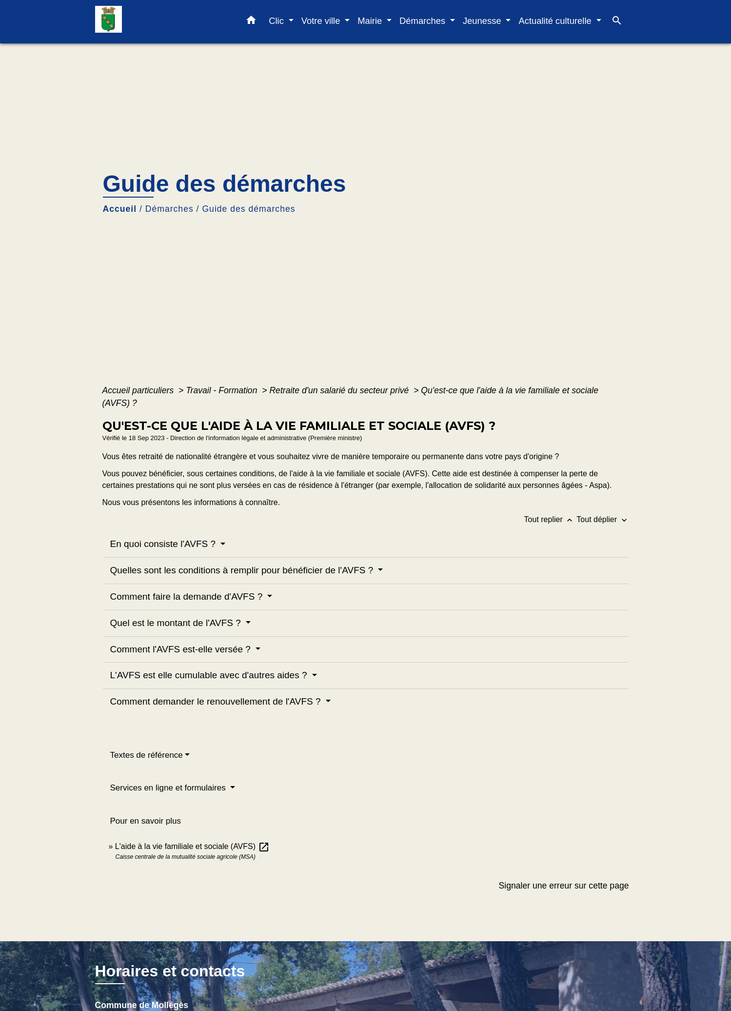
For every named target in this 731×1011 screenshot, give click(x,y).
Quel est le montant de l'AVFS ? (177, 623)
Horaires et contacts (170, 971)
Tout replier (550, 519)
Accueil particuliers (139, 390)
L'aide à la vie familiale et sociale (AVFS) (192, 846)
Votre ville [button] (322, 21)
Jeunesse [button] (483, 21)
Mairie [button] (370, 21)
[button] (251, 22)
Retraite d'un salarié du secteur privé (340, 390)
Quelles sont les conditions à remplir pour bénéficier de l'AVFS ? (243, 570)
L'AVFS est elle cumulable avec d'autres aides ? (210, 675)
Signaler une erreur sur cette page (564, 885)
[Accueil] (156, 21)
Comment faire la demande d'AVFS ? (187, 596)
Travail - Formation (222, 390)
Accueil (120, 209)
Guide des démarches (248, 209)
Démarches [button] (423, 21)
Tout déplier (602, 519)
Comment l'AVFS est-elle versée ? (182, 649)
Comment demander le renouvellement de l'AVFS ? (216, 701)
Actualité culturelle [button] (555, 21)
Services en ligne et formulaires (169, 787)
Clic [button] (277, 21)
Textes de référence (146, 755)
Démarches (169, 209)
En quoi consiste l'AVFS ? (164, 544)
